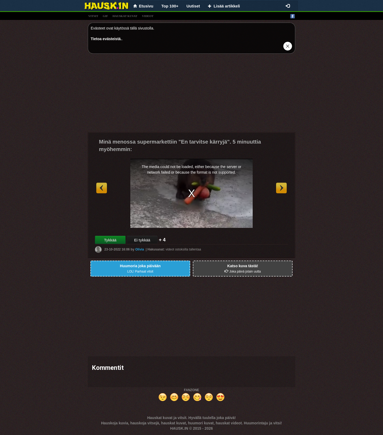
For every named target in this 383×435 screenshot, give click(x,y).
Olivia (139, 249)
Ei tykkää (142, 240)
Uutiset (193, 6)
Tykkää (110, 240)
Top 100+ (169, 6)
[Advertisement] (191, 95)
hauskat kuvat (125, 16)
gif (105, 16)
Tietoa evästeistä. (106, 39)
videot (147, 16)
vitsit (93, 16)
